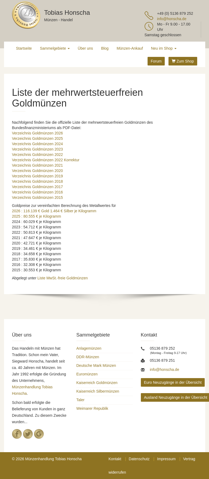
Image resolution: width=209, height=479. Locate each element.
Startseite (24, 48)
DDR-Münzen (87, 357)
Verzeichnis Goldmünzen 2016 (37, 192)
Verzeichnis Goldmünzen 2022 (37, 154)
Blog (105, 48)
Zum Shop (183, 61)
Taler (80, 400)
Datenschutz (139, 459)
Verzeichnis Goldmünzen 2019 (37, 176)
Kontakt (115, 459)
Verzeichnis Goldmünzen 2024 (37, 144)
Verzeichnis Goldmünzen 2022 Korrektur (45, 160)
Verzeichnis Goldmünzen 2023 (37, 149)
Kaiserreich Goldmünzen (97, 383)
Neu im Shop (164, 48)
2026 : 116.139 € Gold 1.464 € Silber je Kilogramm (54, 211)
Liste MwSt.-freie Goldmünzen (62, 278)
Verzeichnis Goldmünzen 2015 (37, 197)
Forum (156, 61)
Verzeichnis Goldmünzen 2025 (37, 138)
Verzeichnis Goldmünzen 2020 (37, 171)
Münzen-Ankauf (130, 48)
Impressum (166, 459)
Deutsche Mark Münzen (96, 365)
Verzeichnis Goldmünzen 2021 (37, 165)
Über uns (85, 48)
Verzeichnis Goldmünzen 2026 (37, 133)
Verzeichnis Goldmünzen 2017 (37, 187)
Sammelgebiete (55, 48)
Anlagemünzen (88, 348)
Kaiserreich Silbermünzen (97, 391)
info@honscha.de (171, 19)
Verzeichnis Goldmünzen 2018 (37, 181)
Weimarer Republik (92, 408)
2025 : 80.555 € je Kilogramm (36, 216)
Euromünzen (87, 374)
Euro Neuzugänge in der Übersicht (173, 382)
